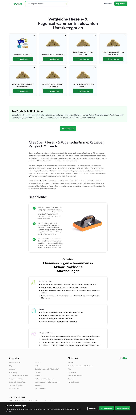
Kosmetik (38, 376)
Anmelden (108, 4)
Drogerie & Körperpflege (17, 382)
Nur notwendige (107, 408)
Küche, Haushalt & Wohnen (44, 379)
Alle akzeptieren (123, 408)
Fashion (37, 363)
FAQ (69, 369)
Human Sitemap (73, 382)
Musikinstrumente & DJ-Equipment (47, 382)
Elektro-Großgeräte (15, 385)
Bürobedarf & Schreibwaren (18, 376)
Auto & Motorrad (14, 363)
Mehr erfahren (68, 129)
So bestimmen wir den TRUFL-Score (80, 366)
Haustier (37, 372)
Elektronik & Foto (14, 389)
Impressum (72, 372)
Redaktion (71, 379)
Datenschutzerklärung (75, 376)
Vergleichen (22, 59)
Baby (10, 366)
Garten (37, 366)
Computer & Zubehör (16, 379)
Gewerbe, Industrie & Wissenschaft (47, 369)
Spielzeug (38, 385)
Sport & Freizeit (40, 389)
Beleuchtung (13, 372)
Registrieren (120, 4)
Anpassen (93, 408)
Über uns (71, 363)
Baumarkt (12, 369)
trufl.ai (18, 3)
